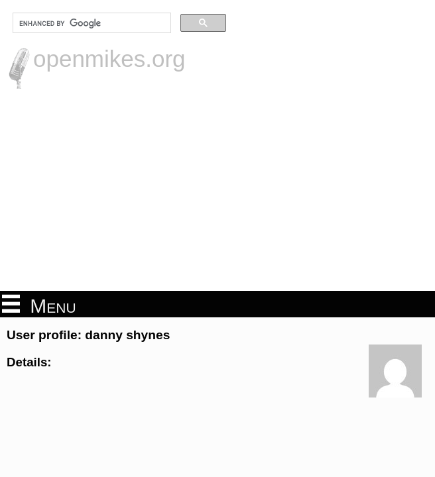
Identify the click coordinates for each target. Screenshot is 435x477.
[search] (90, 23)
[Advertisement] (217, 188)
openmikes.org (109, 59)
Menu (39, 305)
